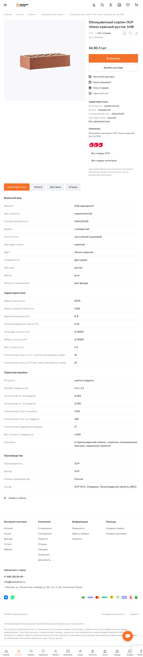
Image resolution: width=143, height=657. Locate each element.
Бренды (8, 538)
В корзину (113, 58)
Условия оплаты (115, 528)
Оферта (134, 614)
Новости (43, 538)
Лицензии (44, 554)
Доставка (55, 187)
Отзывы (73, 187)
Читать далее (55, 638)
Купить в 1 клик (113, 67)
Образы (8, 549)
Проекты (77, 538)
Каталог (8, 528)
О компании (45, 528)
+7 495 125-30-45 (13, 576)
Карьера (43, 549)
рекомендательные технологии (67, 623)
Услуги (8, 544)
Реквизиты (78, 528)
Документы (44, 559)
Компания (44, 521)
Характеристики (16, 187)
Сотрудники (45, 533)
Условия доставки (116, 533)
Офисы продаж (80, 533)
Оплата (38, 187)
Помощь (111, 521)
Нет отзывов (103, 33)
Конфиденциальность (113, 614)
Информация (80, 521)
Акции (7, 533)
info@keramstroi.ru (14, 581)
